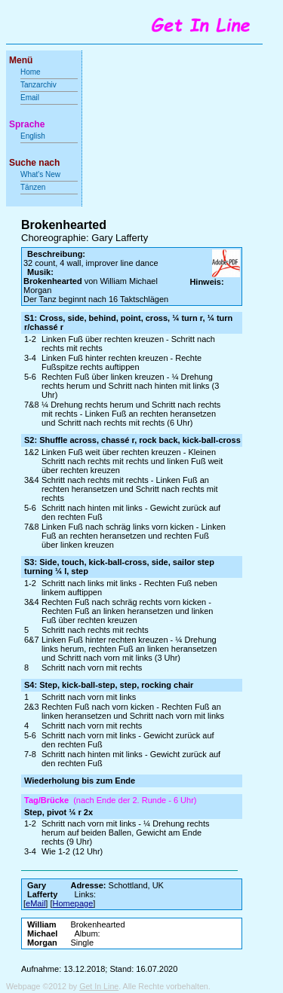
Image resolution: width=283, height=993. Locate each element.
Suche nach (34, 162)
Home (30, 72)
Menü (20, 60)
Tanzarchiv (38, 85)
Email (29, 97)
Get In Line (98, 986)
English (32, 136)
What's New (41, 174)
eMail (35, 903)
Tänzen (32, 187)
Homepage (73, 903)
